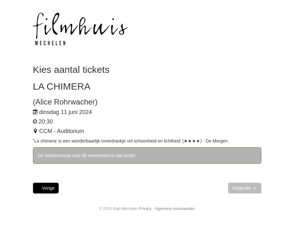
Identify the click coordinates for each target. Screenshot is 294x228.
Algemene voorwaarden (175, 208)
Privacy (145, 208)
